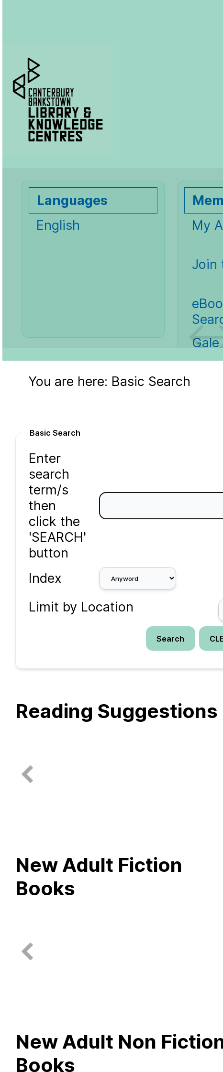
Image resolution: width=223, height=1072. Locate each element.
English (58, 225)
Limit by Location (81, 607)
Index (45, 578)
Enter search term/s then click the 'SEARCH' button (57, 505)
